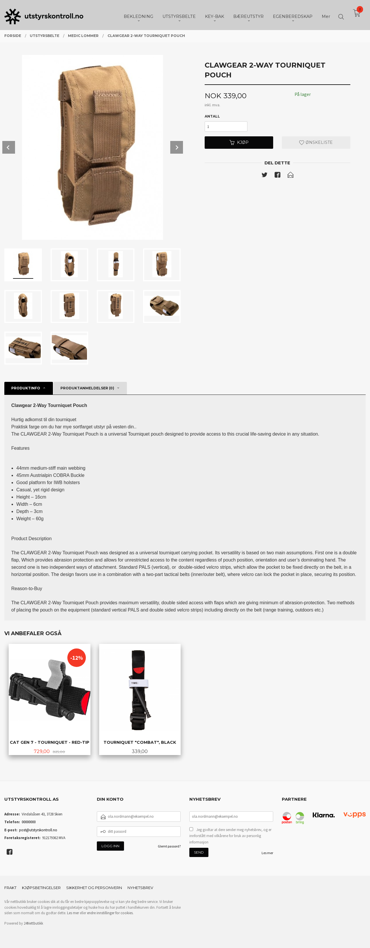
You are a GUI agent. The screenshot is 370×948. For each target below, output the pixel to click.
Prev (8, 147)
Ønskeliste (316, 142)
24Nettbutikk (33, 923)
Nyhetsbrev (140, 887)
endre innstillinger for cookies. (110, 912)
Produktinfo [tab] (25, 388)
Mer (326, 14)
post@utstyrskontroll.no (38, 830)
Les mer (267, 853)
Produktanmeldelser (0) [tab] (87, 388)
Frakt (10, 887)
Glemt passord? (169, 846)
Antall (212, 116)
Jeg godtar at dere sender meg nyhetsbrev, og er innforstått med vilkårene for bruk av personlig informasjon (230, 836)
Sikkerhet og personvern (94, 887)
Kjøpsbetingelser (41, 887)
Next (176, 147)
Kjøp (239, 142)
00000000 (29, 821)
